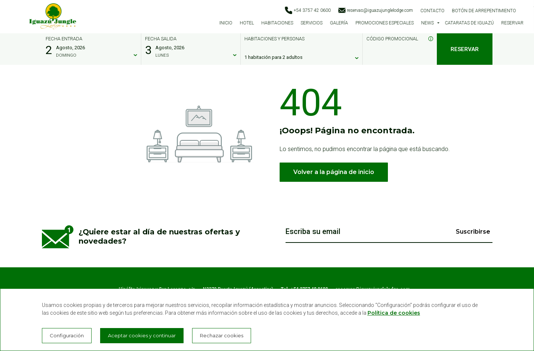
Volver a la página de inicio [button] (333, 172)
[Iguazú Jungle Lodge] (53, 17)
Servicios (311, 23)
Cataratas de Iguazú (469, 23)
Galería (339, 23)
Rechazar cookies (221, 335)
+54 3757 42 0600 (308, 10)
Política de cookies (393, 313)
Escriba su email (313, 231)
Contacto (433, 10)
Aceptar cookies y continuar (142, 335)
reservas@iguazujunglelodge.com (375, 10)
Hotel (247, 23)
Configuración (67, 335)
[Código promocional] (396, 57)
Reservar (512, 23)
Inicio (225, 23)
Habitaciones (277, 23)
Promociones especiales (384, 23)
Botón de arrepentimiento (484, 10)
